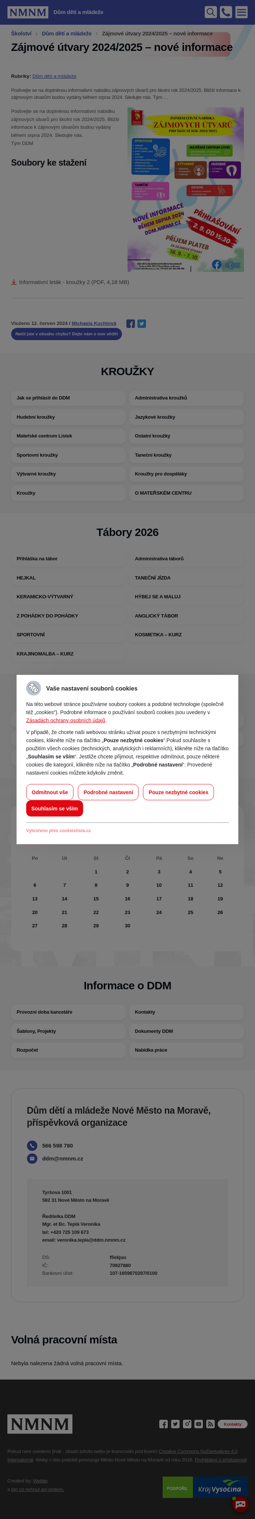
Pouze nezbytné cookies (178, 792)
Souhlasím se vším (54, 809)
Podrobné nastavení (108, 792)
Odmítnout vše (50, 792)
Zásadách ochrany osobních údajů (65, 720)
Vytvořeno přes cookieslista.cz (58, 830)
